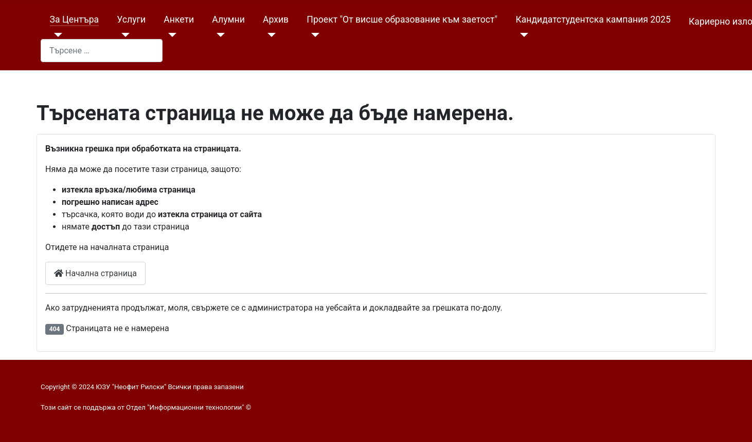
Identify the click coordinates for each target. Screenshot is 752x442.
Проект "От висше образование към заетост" (402, 19)
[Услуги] (123, 35)
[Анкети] (170, 35)
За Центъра (74, 19)
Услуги (131, 19)
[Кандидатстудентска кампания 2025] (521, 35)
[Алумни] (218, 35)
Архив (276, 19)
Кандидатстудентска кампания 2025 (592, 19)
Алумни (228, 19)
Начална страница (95, 273)
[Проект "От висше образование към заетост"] (313, 35)
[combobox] (102, 50)
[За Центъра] (56, 35)
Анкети (179, 19)
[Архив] (269, 35)
